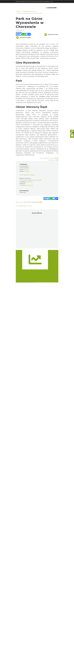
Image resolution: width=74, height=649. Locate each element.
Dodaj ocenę (37, 202)
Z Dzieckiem (51, 8)
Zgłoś (56, 158)
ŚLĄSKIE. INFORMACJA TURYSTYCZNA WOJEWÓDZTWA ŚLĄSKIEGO (33, 1)
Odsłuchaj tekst (51, 34)
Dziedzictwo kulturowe (26, 185)
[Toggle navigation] (51, 1)
